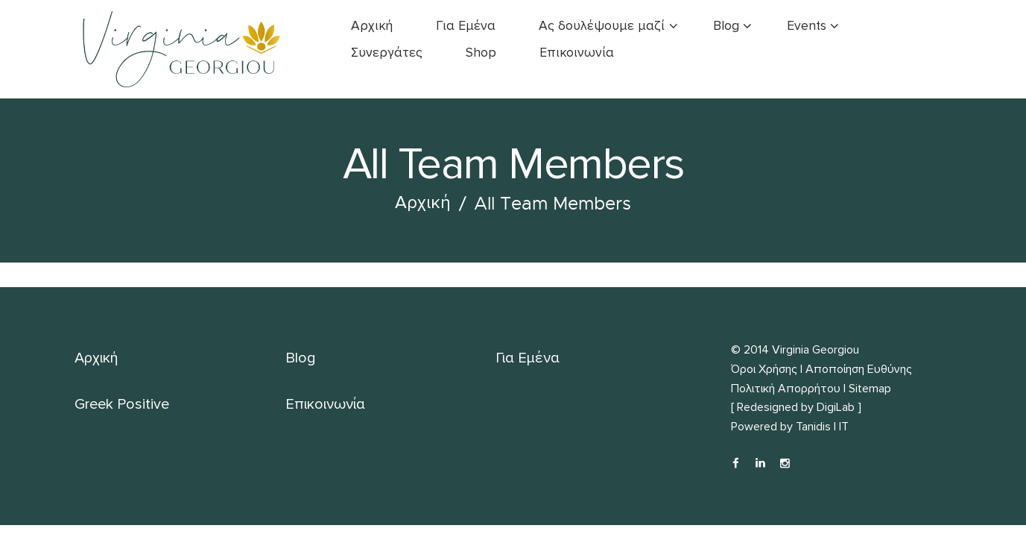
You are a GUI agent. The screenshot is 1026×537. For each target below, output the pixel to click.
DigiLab (836, 407)
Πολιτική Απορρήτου (785, 388)
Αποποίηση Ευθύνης (858, 369)
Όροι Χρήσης (764, 369)
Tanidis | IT (822, 426)
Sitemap (870, 388)
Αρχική (423, 202)
